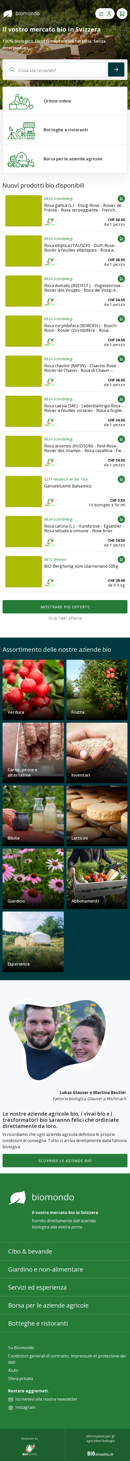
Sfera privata (20, 1378)
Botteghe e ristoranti (38, 1323)
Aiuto (13, 1370)
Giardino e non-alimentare (45, 1269)
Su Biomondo (21, 1347)
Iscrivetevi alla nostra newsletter (46, 1399)
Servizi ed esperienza (37, 1287)
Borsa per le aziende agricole (48, 1305)
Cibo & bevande (30, 1251)
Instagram (25, 1407)
